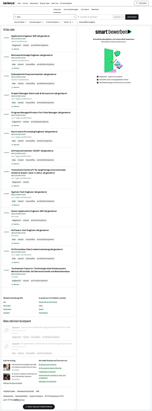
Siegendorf (16, 45)
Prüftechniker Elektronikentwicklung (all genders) (36, 249)
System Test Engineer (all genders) (29, 192)
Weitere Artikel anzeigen (12, 383)
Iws (4, 302)
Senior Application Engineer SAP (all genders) (34, 211)
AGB (37, 391)
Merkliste (95, 9)
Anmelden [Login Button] (141, 3)
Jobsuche (57, 9)
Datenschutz (8, 396)
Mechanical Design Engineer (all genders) (31, 55)
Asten (41, 309)
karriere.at (62, 360)
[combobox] (45, 17)
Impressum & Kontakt (25, 391)
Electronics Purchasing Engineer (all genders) (34, 131)
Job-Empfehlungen (70, 9)
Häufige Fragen (9, 391)
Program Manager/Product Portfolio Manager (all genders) (40, 112)
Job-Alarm (85, 9)
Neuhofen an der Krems (48, 302)
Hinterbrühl (43, 313)
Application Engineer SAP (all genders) (30, 36)
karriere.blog (9, 360)
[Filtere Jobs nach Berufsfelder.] (22, 22)
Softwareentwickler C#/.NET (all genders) (32, 151)
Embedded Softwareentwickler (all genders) (33, 74)
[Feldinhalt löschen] (74, 17)
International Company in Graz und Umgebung (52, 376)
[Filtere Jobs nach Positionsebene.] (55, 22)
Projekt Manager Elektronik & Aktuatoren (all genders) (39, 93)
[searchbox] (45, 17)
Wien (14, 64)
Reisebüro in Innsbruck (47, 381)
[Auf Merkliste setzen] (15, 49)
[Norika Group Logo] (13, 400)
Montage (6, 306)
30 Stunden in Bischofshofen (50, 368)
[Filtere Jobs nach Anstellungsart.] (38, 22)
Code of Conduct (36, 396)
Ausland (6, 313)
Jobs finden (132, 17)
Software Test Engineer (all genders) (30, 230)
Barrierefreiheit (21, 396)
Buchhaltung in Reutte (47, 365)
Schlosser (7, 309)
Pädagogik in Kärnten (47, 372)
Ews (7, 29)
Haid (40, 306)
